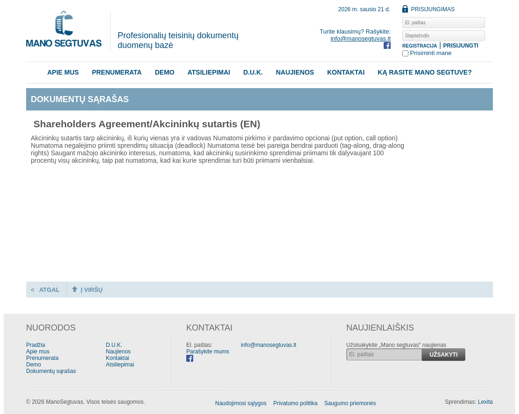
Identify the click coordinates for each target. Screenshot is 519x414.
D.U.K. (253, 72)
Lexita (485, 402)
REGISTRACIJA (419, 45)
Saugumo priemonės (350, 403)
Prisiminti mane (426, 52)
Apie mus (63, 72)
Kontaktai (346, 72)
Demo (165, 72)
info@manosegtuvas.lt (360, 38)
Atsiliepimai (209, 72)
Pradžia (35, 345)
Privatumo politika (296, 403)
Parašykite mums (207, 351)
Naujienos (295, 72)
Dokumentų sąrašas (51, 371)
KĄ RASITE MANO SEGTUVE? (424, 72)
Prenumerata (117, 72)
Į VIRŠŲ (87, 289)
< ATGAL (45, 289)
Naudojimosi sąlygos (241, 403)
